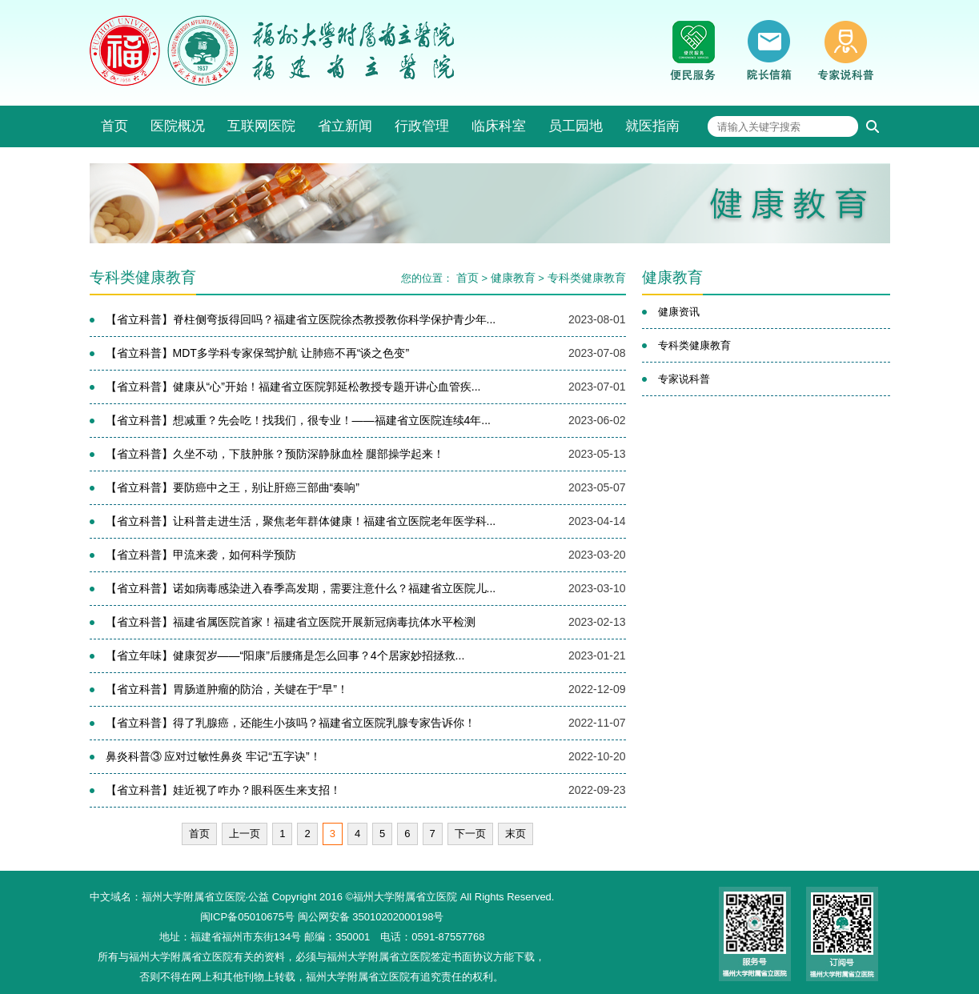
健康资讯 (679, 312)
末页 (515, 834)
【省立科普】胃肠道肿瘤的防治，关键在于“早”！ (227, 689)
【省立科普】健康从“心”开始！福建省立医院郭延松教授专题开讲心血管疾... (293, 386)
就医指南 (652, 126)
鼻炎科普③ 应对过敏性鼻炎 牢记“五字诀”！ (213, 756)
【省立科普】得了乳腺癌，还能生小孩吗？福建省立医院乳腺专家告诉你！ (290, 722)
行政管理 (422, 126)
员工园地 (575, 126)
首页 (114, 126)
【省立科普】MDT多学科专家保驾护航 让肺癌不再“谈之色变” (258, 353)
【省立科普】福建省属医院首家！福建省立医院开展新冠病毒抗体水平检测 (290, 621)
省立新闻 (345, 126)
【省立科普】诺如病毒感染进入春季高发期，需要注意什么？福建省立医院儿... (301, 588)
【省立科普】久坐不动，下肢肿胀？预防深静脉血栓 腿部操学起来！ (275, 453)
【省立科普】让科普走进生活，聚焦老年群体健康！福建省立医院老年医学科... (301, 521)
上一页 (244, 834)
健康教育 (513, 277)
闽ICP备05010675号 (247, 917)
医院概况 (177, 126)
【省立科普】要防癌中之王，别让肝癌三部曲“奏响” (232, 487)
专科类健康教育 (587, 277)
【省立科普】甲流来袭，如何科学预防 (201, 554)
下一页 (470, 834)
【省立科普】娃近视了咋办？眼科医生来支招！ (223, 790)
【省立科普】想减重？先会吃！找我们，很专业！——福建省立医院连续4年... (298, 420)
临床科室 (498, 126)
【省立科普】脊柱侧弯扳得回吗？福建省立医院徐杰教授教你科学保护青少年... (301, 319)
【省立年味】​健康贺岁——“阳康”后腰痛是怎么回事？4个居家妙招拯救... (285, 655)
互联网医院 (261, 126)
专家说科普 (684, 379)
